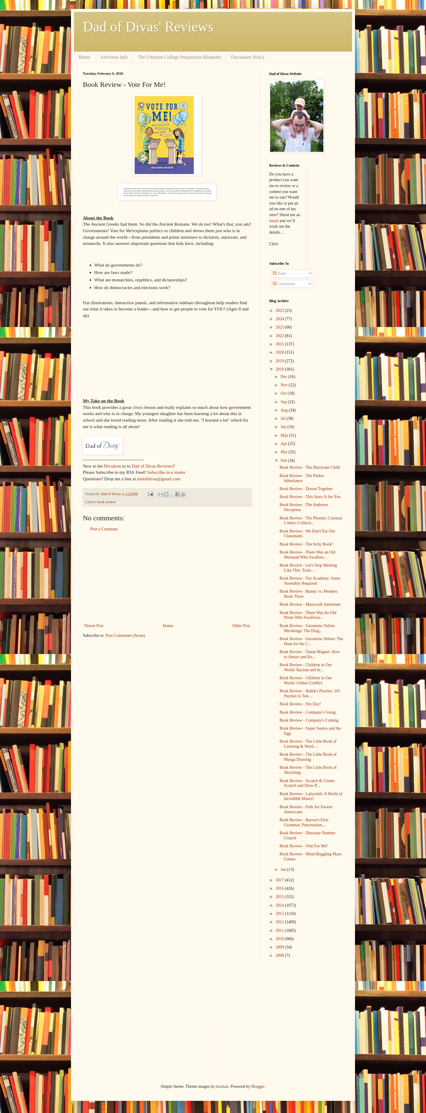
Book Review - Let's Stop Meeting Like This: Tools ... (308, 568)
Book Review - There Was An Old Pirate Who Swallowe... (308, 615)
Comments (284, 284)
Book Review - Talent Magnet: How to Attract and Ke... (310, 654)
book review (106, 502)
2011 (280, 930)
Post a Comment (104, 529)
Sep (284, 402)
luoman (222, 1086)
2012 (280, 922)
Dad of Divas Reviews (152, 465)
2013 (280, 913)
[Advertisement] (167, 577)
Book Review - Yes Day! (300, 704)
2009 (280, 947)
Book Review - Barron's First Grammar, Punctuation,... (304, 822)
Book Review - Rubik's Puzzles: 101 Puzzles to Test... (310, 693)
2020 (280, 352)
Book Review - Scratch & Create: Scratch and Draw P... (307, 783)
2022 (280, 336)
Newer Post (94, 626)
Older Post (241, 626)
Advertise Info (114, 57)
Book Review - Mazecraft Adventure (310, 604)
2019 (280, 361)
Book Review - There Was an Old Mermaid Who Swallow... (307, 554)
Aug (284, 410)
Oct (284, 393)
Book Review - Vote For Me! (304, 846)
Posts (279, 273)
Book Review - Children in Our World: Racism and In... (306, 667)
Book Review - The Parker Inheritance (302, 478)
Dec (284, 376)
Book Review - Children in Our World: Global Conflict (306, 680)
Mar (284, 452)
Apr (284, 443)
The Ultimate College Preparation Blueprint (179, 57)
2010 (280, 939)
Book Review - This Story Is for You (310, 497)
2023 (280, 327)
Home (84, 57)
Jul (283, 418)
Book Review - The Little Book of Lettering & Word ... (308, 744)
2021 (280, 344)
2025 (280, 310)
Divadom (112, 465)
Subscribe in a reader (166, 472)
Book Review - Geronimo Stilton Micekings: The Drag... (307, 628)
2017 (280, 880)
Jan (283, 869)
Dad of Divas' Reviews (148, 26)
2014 (280, 905)
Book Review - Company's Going (307, 712)
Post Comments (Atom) (125, 635)
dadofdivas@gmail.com (158, 478)
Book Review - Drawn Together (306, 489)
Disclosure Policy (247, 57)
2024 (280, 319)
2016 (280, 888)
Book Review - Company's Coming (309, 720)
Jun (283, 427)
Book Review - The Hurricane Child (310, 467)
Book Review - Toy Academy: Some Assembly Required (310, 581)
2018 (280, 369)
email (273, 221)
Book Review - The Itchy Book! (306, 544)
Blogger (257, 1086)
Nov (284, 385)
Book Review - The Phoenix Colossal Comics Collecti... (311, 520)
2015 (280, 896)
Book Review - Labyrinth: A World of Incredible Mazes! (311, 796)
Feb (284, 460)
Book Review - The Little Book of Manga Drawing (308, 757)
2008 (280, 955)
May (284, 435)
